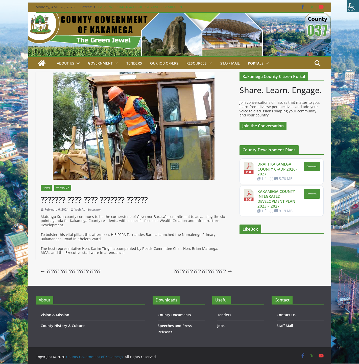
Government (100, 63)
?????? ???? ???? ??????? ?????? (203, 271)
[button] (77, 63)
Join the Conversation (263, 126)
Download (311, 166)
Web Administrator (88, 209)
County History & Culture (63, 325)
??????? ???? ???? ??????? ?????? (70, 271)
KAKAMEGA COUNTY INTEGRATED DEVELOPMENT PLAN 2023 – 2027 (276, 199)
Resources (196, 63)
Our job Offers (164, 63)
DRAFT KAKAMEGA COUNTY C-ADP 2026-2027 (277, 168)
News (46, 188)
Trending (62, 188)
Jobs (221, 325)
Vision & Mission (55, 314)
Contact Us (286, 314)
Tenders (134, 63)
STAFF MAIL (230, 63)
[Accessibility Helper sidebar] (353, 6)
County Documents (174, 314)
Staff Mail (285, 325)
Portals (256, 63)
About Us (65, 63)
